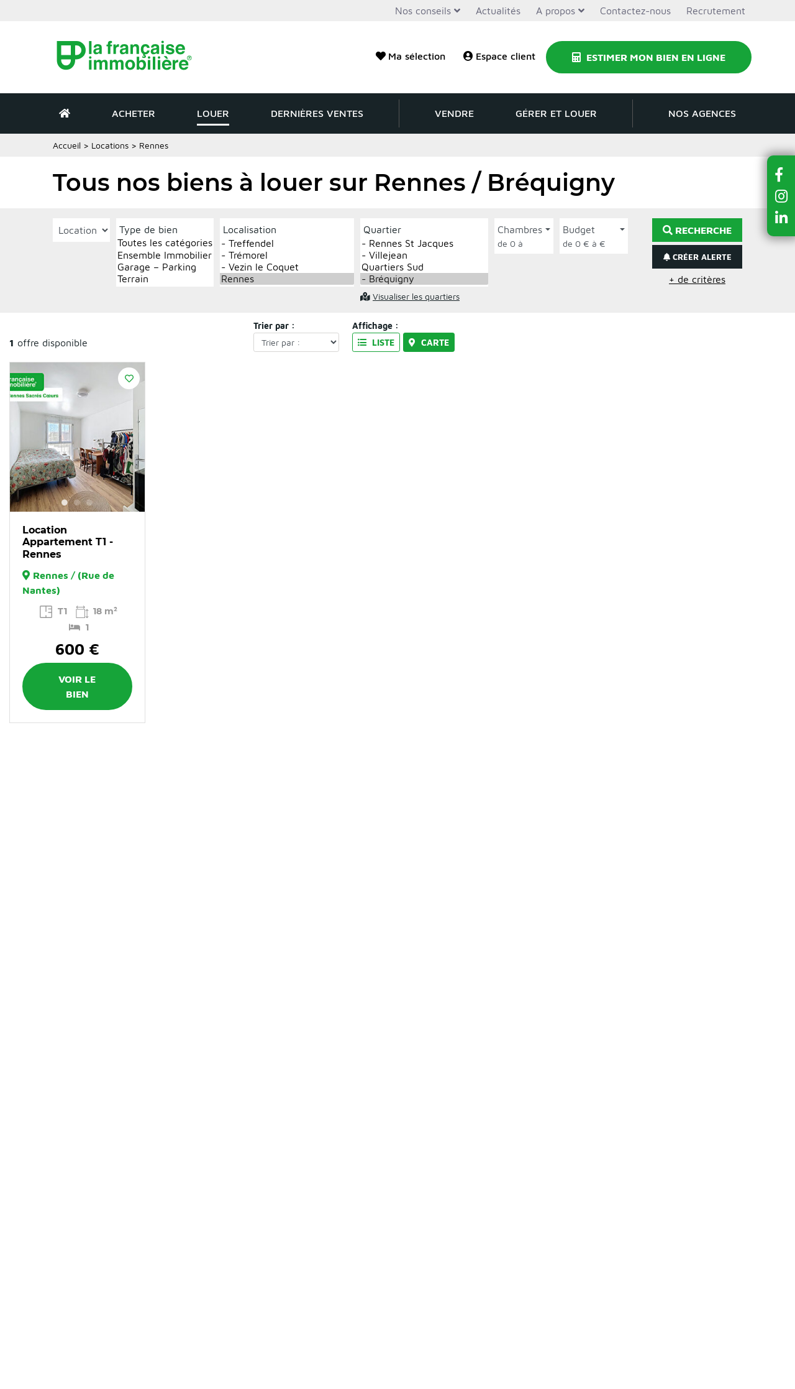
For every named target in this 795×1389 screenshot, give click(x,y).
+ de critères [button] (697, 279)
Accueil (67, 145)
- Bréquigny (424, 279)
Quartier (382, 229)
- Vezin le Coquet (287, 267)
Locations (110, 145)
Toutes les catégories (165, 243)
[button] (781, 174)
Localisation (249, 229)
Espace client (499, 56)
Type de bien (148, 229)
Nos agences (702, 113)
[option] (77, 437)
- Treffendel (287, 243)
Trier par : (274, 325)
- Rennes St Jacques (424, 243)
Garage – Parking (165, 267)
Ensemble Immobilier (165, 255)
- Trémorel (287, 255)
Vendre (454, 113)
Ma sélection (410, 56)
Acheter (133, 113)
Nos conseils (423, 10)
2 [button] (77, 502)
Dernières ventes (317, 113)
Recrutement (715, 10)
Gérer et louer (556, 113)
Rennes (287, 279)
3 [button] (89, 502)
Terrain (165, 279)
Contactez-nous (635, 10)
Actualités (498, 10)
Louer (213, 113)
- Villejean (424, 255)
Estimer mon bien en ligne (648, 57)
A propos (555, 10)
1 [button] (64, 502)
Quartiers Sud (424, 267)
